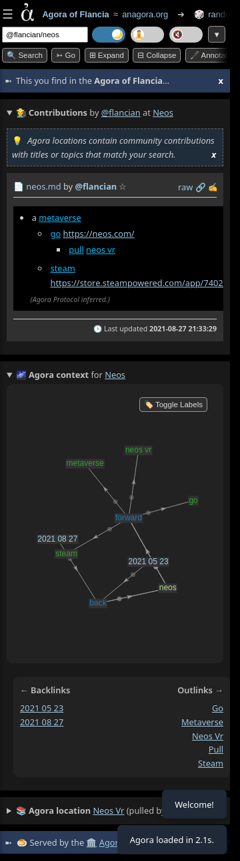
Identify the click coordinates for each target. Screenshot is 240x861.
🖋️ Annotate (211, 55)
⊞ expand (106, 55)
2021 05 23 (41, 708)
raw (185, 187)
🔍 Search (25, 55)
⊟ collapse (156, 55)
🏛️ (91, 842)
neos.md (43, 186)
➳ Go (65, 55)
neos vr (100, 250)
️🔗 (200, 187)
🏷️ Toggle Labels (173, 405)
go (56, 234)
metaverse (60, 218)
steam (63, 268)
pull (76, 250)
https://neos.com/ (98, 234)
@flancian (121, 112)
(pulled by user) (102, 811)
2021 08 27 (41, 722)
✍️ (213, 187)
